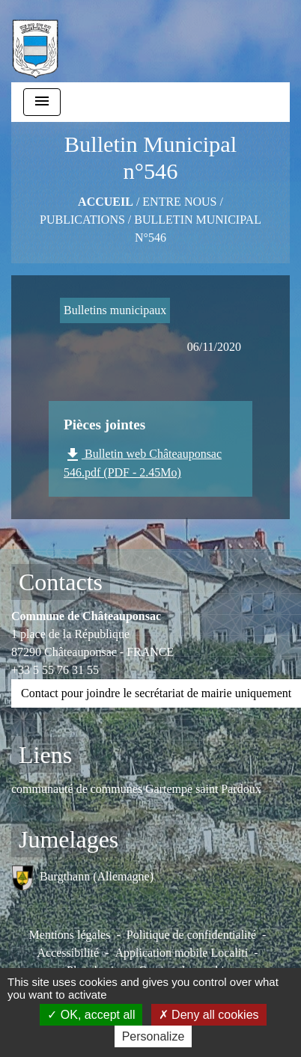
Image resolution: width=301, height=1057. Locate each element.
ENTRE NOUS (179, 201)
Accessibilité (68, 952)
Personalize (153, 1036)
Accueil (105, 201)
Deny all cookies (209, 1014)
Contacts (61, 582)
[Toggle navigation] (42, 102)
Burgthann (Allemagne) (82, 878)
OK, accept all (91, 1014)
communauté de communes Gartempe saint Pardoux (136, 788)
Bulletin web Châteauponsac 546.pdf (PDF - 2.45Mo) (143, 462)
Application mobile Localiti (181, 952)
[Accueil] (35, 41)
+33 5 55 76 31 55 (55, 670)
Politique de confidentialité (191, 934)
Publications (82, 219)
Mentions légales (70, 934)
